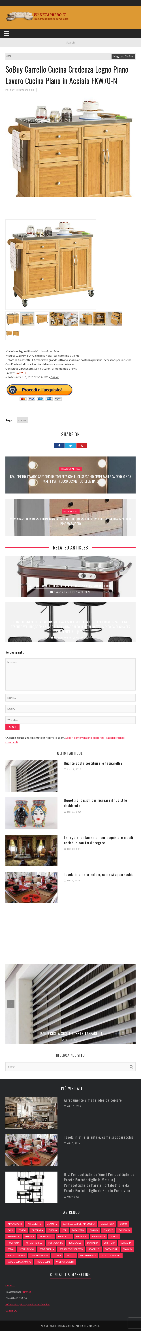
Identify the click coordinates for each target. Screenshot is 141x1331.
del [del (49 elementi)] (64, 1230)
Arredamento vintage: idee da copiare (93, 1100)
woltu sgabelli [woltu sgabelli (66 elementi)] (65, 1261)
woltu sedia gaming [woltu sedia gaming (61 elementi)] (19, 1261)
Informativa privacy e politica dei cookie (27, 1304)
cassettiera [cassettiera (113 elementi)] (107, 1223)
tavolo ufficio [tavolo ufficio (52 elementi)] (39, 1255)
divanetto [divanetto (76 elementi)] (78, 1230)
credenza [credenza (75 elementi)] (37, 1230)
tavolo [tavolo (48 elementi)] (127, 1249)
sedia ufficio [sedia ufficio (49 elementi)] (26, 1249)
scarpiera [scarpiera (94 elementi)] (92, 1242)
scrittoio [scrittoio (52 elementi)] (109, 1242)
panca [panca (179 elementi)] (114, 1236)
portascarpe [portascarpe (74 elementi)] (55, 1242)
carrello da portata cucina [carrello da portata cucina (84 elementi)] (79, 1223)
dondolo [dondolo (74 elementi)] (124, 1230)
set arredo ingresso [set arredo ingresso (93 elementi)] (71, 1249)
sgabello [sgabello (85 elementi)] (94, 1249)
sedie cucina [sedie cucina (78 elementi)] (47, 1249)
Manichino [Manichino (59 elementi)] (46, 1236)
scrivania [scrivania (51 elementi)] (126, 1242)
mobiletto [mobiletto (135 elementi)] (64, 1236)
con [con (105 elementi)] (10, 1230)
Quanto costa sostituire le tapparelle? (93, 763)
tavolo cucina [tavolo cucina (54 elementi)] (16, 1255)
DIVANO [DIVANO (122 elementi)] (94, 1230)
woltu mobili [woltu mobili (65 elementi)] (88, 1255)
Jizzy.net (26, 1291)
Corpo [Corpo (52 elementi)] (22, 1230)
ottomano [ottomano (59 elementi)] (98, 1236)
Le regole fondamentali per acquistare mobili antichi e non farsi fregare (98, 840)
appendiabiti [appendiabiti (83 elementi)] (15, 1223)
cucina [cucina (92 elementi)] (53, 1230)
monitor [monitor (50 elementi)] (81, 1236)
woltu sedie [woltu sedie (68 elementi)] (43, 1261)
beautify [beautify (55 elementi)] (52, 1223)
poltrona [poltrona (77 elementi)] (13, 1242)
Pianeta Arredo (65, 1325)
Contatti (10, 1285)
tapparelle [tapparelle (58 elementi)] (111, 1249)
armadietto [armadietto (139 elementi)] (34, 1223)
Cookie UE (11, 1310)
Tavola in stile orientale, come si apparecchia (99, 874)
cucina (22, 420)
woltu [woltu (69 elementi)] (70, 1255)
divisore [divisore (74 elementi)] (108, 1230)
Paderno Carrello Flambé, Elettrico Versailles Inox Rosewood (70, 586)
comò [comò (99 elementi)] (123, 1223)
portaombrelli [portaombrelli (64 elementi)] (33, 1242)
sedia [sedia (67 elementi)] (11, 1249)
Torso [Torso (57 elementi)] (57, 1255)
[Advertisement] (71, 210)
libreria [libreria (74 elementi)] (29, 1236)
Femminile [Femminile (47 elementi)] (13, 1236)
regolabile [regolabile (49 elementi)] (75, 1242)
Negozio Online (123, 56)
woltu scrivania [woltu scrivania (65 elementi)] (110, 1255)
